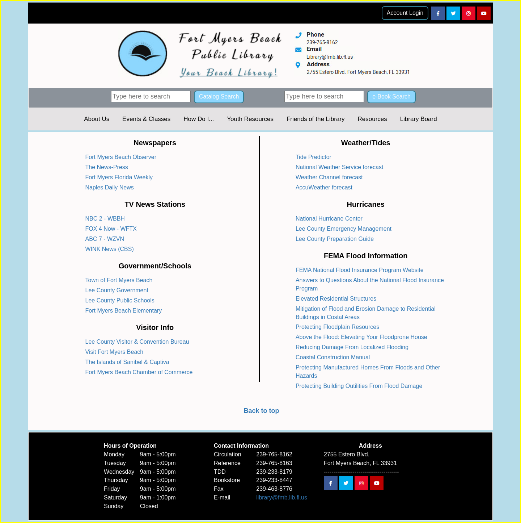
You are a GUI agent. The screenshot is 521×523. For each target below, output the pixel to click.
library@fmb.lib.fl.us (281, 497)
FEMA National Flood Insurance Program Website (360, 270)
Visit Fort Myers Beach (114, 352)
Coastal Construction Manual (333, 357)
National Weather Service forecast (339, 167)
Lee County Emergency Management (343, 229)
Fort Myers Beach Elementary (123, 310)
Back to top (261, 410)
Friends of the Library (316, 119)
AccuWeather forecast (324, 187)
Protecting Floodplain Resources (337, 327)
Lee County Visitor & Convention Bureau (137, 342)
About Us (96, 119)
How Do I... (198, 119)
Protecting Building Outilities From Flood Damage (359, 386)
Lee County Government (116, 290)
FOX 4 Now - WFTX (111, 229)
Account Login (405, 13)
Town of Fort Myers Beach (119, 280)
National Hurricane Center (329, 219)
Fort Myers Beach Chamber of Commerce (139, 372)
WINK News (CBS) (109, 249)
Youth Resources (250, 119)
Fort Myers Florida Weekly (119, 177)
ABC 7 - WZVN (104, 239)
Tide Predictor (313, 157)
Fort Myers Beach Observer (121, 157)
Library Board (418, 119)
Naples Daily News (109, 187)
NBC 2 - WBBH (105, 219)
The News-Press (106, 167)
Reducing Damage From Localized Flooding (352, 347)
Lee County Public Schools (119, 300)
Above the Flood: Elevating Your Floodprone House (361, 337)
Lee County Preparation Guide (335, 239)
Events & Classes (146, 119)
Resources (372, 119)
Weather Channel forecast (329, 177)
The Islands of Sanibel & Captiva (127, 362)
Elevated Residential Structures (336, 299)
